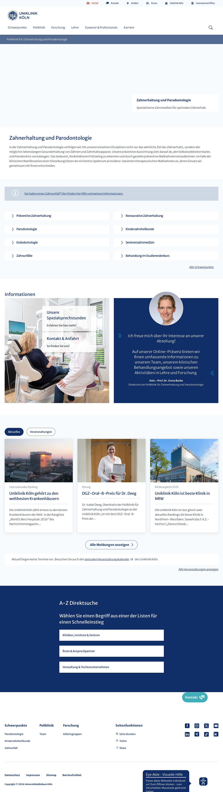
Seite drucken (127, 734)
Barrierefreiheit (71, 775)
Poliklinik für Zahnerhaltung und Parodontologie (37, 39)
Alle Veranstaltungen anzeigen (198, 569)
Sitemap (51, 775)
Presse (154, 3)
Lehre (75, 27)
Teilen (123, 741)
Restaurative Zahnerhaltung (140, 216)
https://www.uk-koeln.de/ (23, 15)
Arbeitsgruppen (72, 734)
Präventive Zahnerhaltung (30, 216)
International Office (205, 3)
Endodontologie (23, 242)
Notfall (95, 3)
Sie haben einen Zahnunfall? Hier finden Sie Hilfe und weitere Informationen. (73, 193)
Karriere (129, 27)
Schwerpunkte (17, 27)
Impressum (33, 775)
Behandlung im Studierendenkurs (144, 256)
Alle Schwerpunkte (201, 267)
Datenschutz (12, 775)
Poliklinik (39, 27)
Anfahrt (134, 3)
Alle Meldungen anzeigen (109, 545)
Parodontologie (23, 229)
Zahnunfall (11, 748)
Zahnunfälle (20, 256)
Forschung (58, 27)
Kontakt (115, 3)
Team (42, 734)
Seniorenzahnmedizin (136, 242)
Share (122, 748)
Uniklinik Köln (176, 3)
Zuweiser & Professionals (101, 27)
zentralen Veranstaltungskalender (107, 559)
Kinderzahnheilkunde (136, 229)
